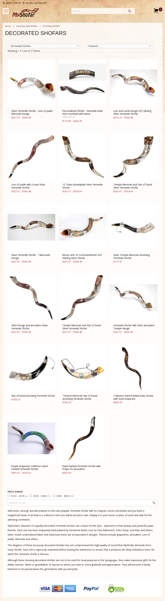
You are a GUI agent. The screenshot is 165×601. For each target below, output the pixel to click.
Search (129, 11)
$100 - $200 (19, 496)
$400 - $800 (64, 496)
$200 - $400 (41, 496)
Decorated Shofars (51, 26)
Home (8, 26)
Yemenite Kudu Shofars (27, 26)
